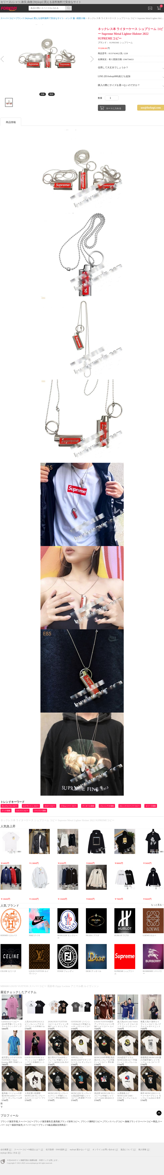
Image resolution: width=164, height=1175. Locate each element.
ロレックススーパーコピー (130, 806)
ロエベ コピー (50, 806)
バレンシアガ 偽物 (107, 806)
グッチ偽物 (6, 810)
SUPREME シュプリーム (121, 42)
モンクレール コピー (9, 806)
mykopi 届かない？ (78, 1149)
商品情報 (11, 122)
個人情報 (142, 1149)
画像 (42, 94)
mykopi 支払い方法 (8, 1153)
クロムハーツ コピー (68, 806)
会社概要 (4, 1149)
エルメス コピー (22, 810)
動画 (51, 94)
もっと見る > (157, 905)
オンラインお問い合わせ (103, 1149)
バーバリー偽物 (40, 810)
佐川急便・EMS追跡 (55, 1149)
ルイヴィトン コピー (31, 806)
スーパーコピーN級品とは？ (27, 1149)
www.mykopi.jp (32, 1163)
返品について (127, 1149)
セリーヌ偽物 (151, 806)
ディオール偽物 (88, 806)
